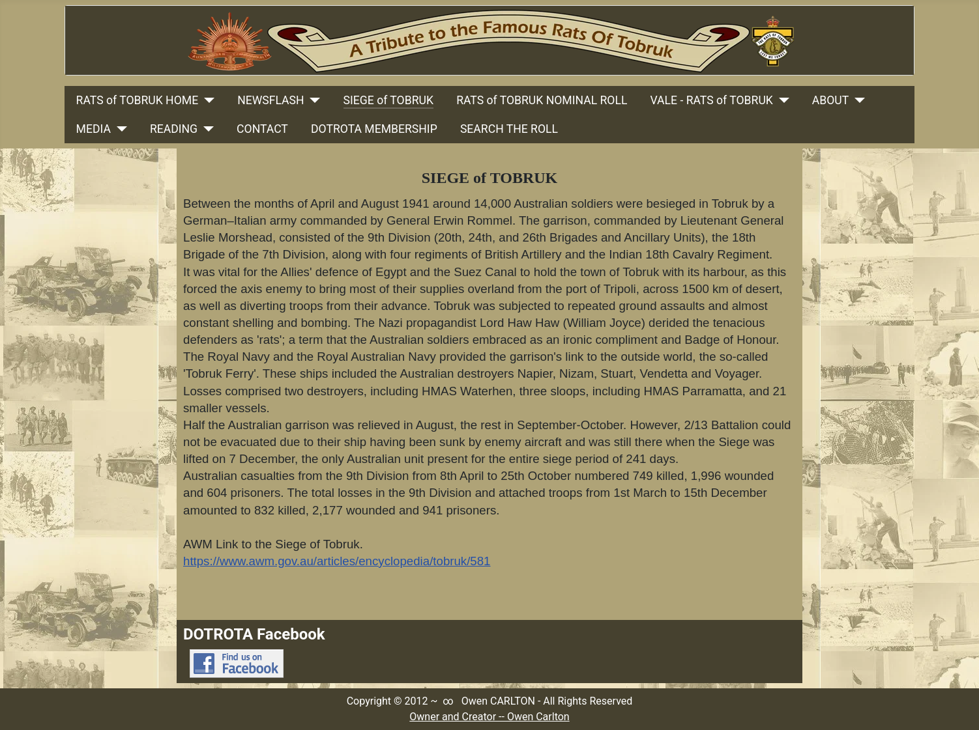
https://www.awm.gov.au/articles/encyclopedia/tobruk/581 (336, 561)
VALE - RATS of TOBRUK (711, 100)
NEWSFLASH (270, 100)
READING (173, 128)
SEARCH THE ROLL (509, 128)
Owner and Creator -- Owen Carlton (489, 716)
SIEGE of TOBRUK (388, 100)
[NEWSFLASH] (312, 100)
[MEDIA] (119, 128)
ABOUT (830, 100)
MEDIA (93, 128)
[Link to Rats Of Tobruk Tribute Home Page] (489, 40)
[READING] (205, 128)
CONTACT (262, 128)
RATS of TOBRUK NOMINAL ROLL (541, 100)
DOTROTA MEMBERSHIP (374, 128)
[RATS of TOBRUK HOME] (206, 100)
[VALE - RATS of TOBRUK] (781, 100)
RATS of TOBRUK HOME (137, 100)
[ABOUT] (857, 100)
